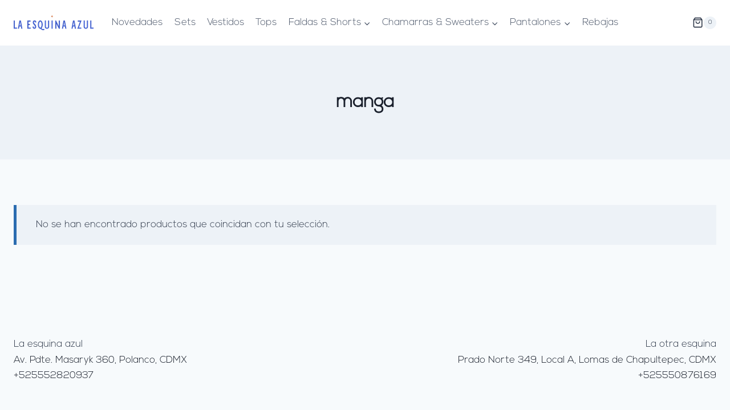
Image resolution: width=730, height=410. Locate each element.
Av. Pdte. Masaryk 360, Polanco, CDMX (100, 360)
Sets (185, 22)
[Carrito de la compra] (704, 23)
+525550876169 (677, 375)
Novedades (137, 22)
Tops (266, 22)
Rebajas (600, 22)
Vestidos (225, 22)
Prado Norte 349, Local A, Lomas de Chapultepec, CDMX (587, 360)
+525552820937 (54, 375)
